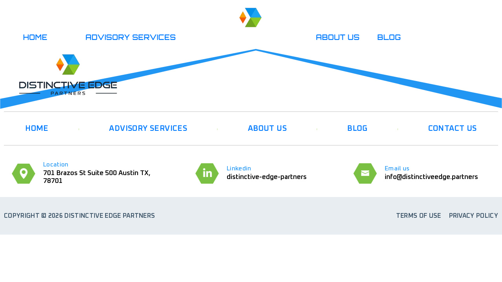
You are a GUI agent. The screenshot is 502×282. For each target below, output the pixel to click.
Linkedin (239, 168)
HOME (35, 37)
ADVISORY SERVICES (130, 37)
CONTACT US (452, 128)
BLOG (389, 37)
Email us (397, 168)
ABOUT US (338, 37)
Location (56, 164)
